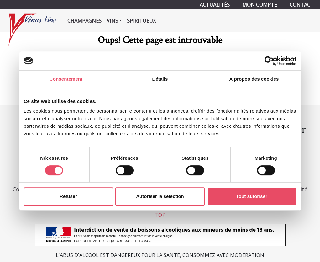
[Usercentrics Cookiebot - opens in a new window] (269, 61)
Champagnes (84, 20)
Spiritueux (141, 20)
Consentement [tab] (66, 79)
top (160, 214)
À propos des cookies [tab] (254, 79)
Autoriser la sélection (160, 196)
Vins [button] (112, 20)
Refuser (68, 196)
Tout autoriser (251, 196)
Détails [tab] (160, 79)
